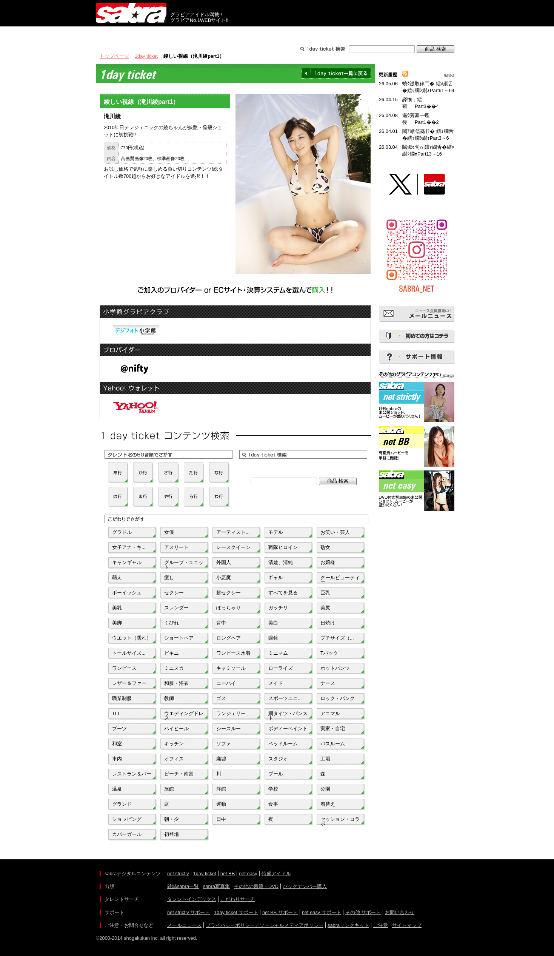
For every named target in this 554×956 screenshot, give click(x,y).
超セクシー (228, 592)
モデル (275, 532)
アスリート (176, 547)
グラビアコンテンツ (204, 33)
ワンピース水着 (233, 653)
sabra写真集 (216, 886)
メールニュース (184, 925)
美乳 (117, 608)
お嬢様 (327, 562)
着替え (327, 804)
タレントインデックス (191, 899)
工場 (325, 759)
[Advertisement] (416, 546)
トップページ (114, 56)
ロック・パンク (337, 698)
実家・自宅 (332, 728)
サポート (349, 33)
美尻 (325, 608)
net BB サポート (280, 912)
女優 (169, 532)
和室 (117, 743)
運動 (221, 804)
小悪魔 (223, 577)
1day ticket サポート (236, 912)
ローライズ (280, 668)
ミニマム (278, 653)
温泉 (117, 789)
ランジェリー (231, 713)
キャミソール (231, 668)
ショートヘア (179, 638)
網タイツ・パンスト (288, 715)
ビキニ (171, 653)
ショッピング (127, 819)
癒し (169, 577)
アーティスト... (233, 532)
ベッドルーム (283, 743)
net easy (248, 873)
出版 (132, 33)
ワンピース (124, 668)
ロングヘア (228, 638)
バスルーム (332, 743)
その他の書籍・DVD (256, 886)
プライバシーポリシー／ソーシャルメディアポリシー (264, 925)
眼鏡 (273, 638)
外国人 (223, 562)
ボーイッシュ (127, 592)
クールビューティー (340, 579)
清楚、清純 (280, 562)
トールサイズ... (129, 653)
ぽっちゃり (228, 608)
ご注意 (380, 925)
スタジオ (278, 759)
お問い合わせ (399, 912)
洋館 (221, 789)
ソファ (223, 743)
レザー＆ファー (129, 683)
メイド (275, 683)
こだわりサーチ (237, 899)
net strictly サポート (188, 912)
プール (275, 774)
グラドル (122, 532)
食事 (273, 804)
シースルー (228, 728)
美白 (273, 623)
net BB (227, 873)
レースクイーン (233, 547)
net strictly (178, 873)
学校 (273, 789)
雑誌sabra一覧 (183, 886)
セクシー (174, 592)
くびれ (171, 623)
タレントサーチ (277, 33)
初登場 (171, 834)
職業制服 (122, 698)
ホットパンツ (335, 668)
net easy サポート (321, 912)
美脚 (117, 623)
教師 (169, 698)
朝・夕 (171, 819)
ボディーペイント (288, 728)
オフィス (174, 759)
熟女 (325, 547)
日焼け (327, 623)
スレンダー (176, 608)
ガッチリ (278, 608)
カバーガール (127, 834)
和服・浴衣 (176, 683)
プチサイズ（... (337, 638)
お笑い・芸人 (335, 532)
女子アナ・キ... (129, 547)
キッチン (174, 743)
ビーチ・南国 (179, 774)
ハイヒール (176, 728)
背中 (221, 623)
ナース (327, 683)
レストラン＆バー (131, 774)
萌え (117, 577)
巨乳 (325, 592)
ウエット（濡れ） (131, 638)
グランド (122, 804)
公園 (325, 789)
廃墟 (221, 759)
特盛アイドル (276, 873)
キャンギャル (127, 562)
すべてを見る (283, 592)
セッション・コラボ (340, 820)
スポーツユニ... (285, 698)
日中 (221, 819)
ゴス (221, 698)
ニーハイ (226, 683)
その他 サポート (363, 912)
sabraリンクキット (348, 925)
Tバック (329, 653)
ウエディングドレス (183, 715)
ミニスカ (174, 668)
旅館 (169, 789)
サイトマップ (407, 925)
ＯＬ (117, 713)
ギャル (275, 577)
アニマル (330, 713)
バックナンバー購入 (305, 886)
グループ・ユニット (183, 564)
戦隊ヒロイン (283, 547)
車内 (117, 759)
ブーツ (119, 728)
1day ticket (146, 56)
